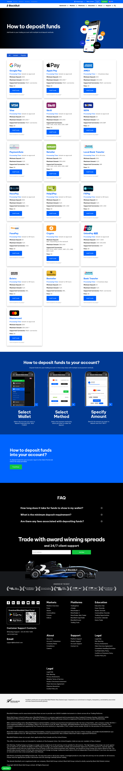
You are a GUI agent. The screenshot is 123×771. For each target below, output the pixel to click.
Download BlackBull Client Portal (22, 610)
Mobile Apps (79, 1)
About (100, 5)
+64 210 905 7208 (26, 632)
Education (91, 5)
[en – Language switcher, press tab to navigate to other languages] (111, 1)
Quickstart (62, 5)
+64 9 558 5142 (12, 634)
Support (108, 5)
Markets (72, 5)
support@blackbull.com (15, 642)
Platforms (81, 5)
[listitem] (61, 368)
